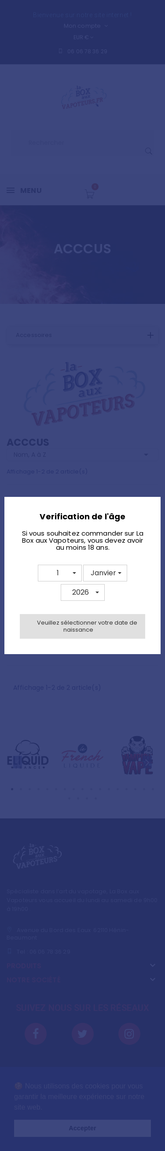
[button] (60, 573)
